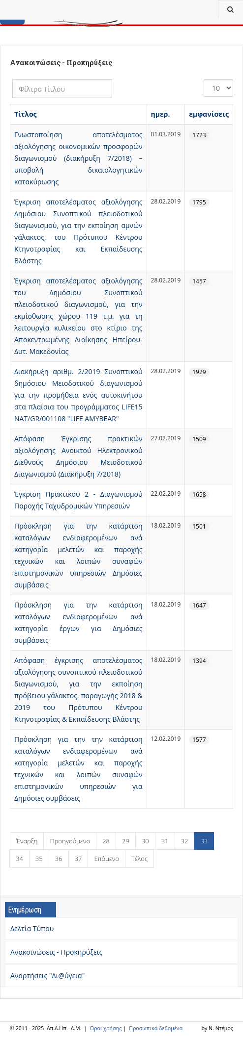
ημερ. (160, 114)
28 (106, 840)
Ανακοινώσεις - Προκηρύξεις (56, 952)
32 (184, 840)
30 (145, 840)
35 (39, 858)
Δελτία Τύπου (32, 928)
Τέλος (139, 858)
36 (58, 858)
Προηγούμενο (70, 840)
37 (78, 858)
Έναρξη (26, 840)
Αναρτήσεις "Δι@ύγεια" (47, 975)
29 (125, 840)
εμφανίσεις (209, 114)
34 (19, 858)
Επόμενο (106, 858)
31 (165, 840)
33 (204, 840)
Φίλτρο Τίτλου (12, 79)
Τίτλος (25, 114)
